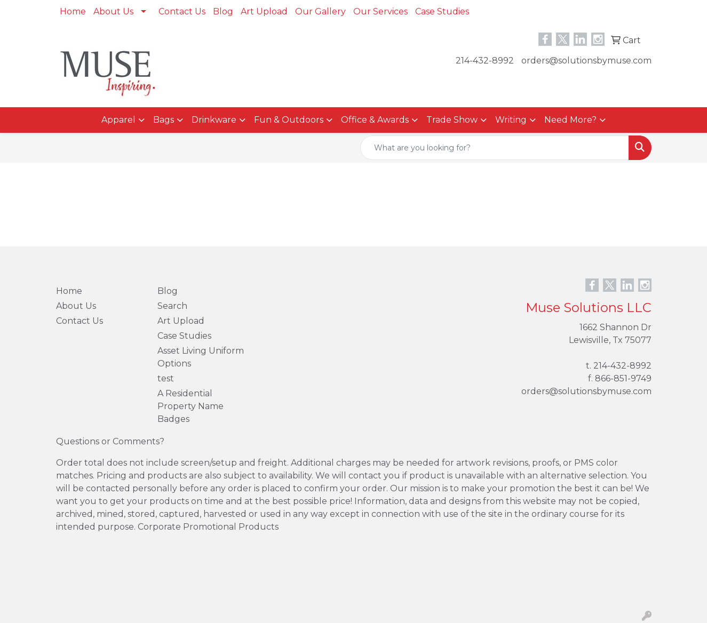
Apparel (118, 120)
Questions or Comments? (110, 441)
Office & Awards (375, 120)
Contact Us (181, 11)
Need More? (570, 120)
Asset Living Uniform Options (200, 357)
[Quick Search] (494, 147)
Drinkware (214, 120)
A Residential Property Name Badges (190, 406)
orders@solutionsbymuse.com (586, 60)
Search (172, 306)
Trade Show (452, 120)
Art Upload (264, 11)
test (165, 378)
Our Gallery (320, 11)
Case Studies (442, 11)
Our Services (380, 11)
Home (73, 11)
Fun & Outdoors (288, 120)
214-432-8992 (485, 60)
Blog (223, 11)
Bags (163, 120)
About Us (113, 11)
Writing (511, 120)
